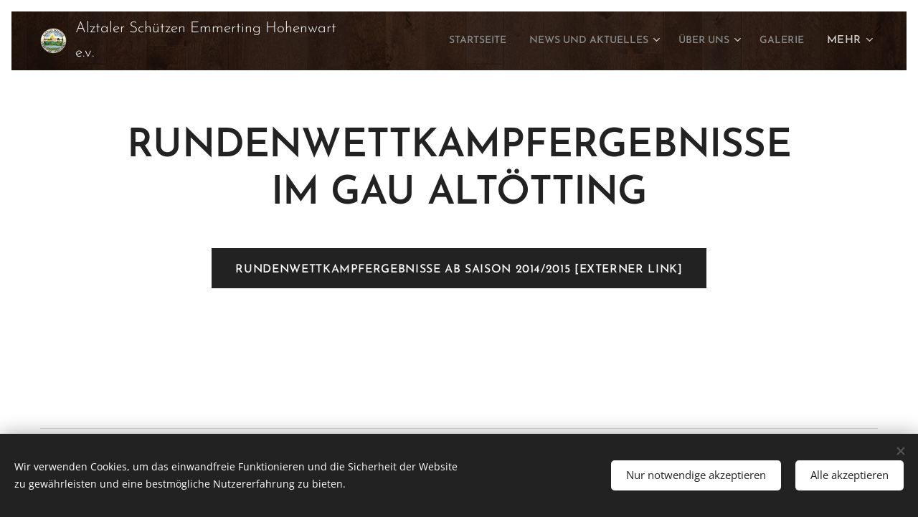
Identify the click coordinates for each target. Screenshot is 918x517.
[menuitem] (440, 41)
